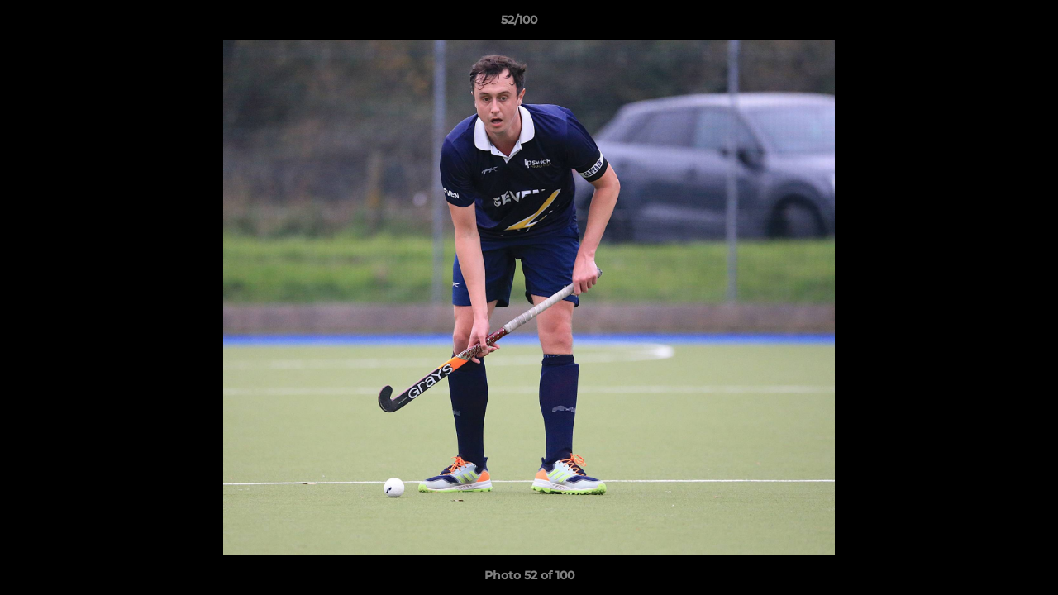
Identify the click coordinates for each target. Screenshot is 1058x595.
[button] (988, 24)
